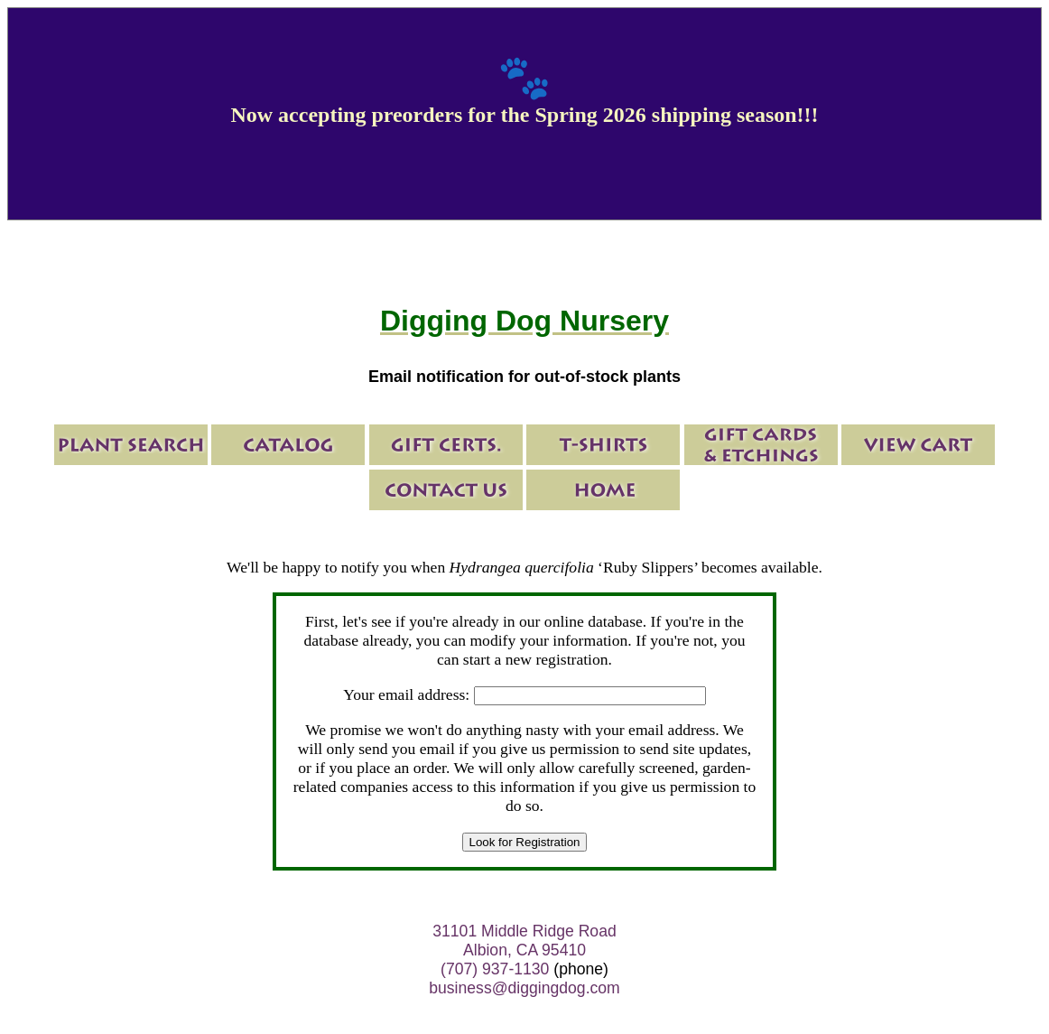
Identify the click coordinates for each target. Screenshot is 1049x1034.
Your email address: (406, 694)
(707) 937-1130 (495, 969)
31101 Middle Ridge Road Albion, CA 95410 (524, 940)
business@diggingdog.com (524, 988)
